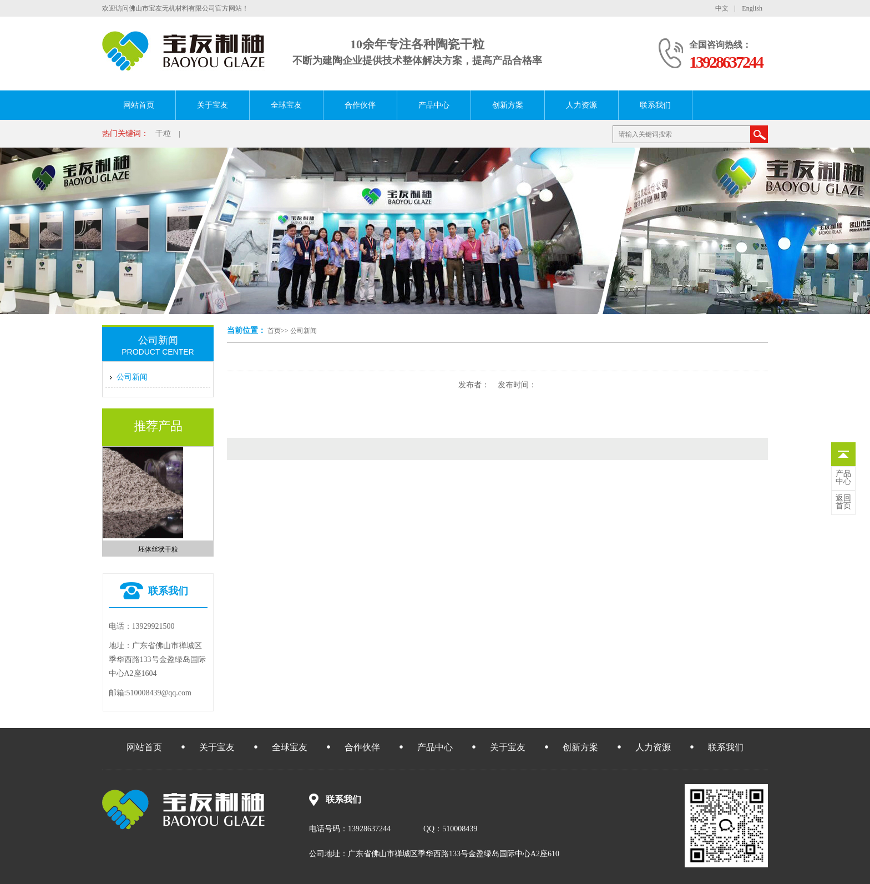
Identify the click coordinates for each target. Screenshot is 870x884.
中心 (843, 478)
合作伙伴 (360, 105)
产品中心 (433, 105)
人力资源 (581, 105)
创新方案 (507, 105)
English (752, 8)
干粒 (163, 133)
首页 (274, 331)
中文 (722, 8)
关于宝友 (212, 105)
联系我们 (655, 105)
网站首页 (138, 105)
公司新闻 (303, 331)
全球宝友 (286, 105)
